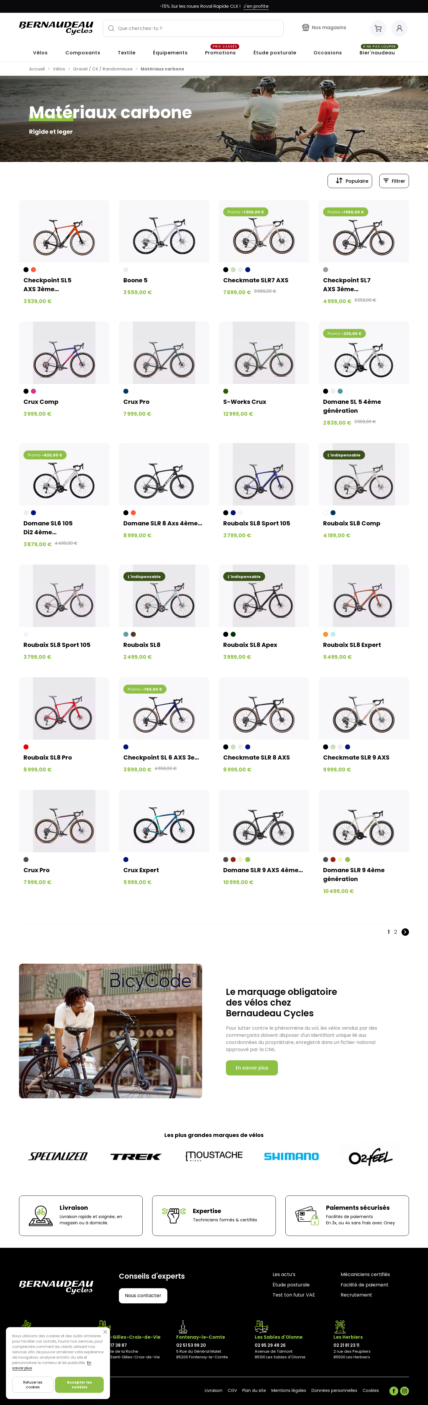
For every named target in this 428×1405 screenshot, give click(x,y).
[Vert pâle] (233, 269)
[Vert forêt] (225, 391)
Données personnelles (334, 1390)
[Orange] (325, 634)
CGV (232, 1390)
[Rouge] (26, 746)
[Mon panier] (378, 28)
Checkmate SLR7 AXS (256, 280)
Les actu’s (284, 1275)
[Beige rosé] (240, 512)
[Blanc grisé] (125, 269)
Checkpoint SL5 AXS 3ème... (47, 284)
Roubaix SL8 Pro (47, 757)
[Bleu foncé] (125, 391)
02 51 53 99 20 (191, 1345)
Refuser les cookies (33, 1385)
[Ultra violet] (33, 391)
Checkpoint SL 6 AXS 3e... (161, 757)
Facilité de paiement (364, 1285)
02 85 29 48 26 (270, 1345)
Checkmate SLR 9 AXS (356, 757)
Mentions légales (288, 1390)
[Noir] (26, 269)
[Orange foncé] (33, 269)
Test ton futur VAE (294, 1295)
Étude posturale (291, 1285)
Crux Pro (136, 402)
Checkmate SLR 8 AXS (256, 757)
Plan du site (254, 1390)
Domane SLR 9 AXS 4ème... (263, 870)
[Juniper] (340, 391)
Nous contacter (143, 1295)
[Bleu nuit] (247, 269)
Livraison (213, 1390)
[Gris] (325, 269)
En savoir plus (252, 1067)
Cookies (371, 1390)
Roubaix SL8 (141, 645)
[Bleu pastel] (333, 634)
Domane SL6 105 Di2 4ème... (48, 527)
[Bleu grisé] (125, 634)
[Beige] (240, 859)
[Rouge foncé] (233, 859)
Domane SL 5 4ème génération (352, 406)
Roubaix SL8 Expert (352, 645)
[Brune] (133, 634)
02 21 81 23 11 (346, 1345)
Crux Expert (141, 870)
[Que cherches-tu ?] (193, 28)
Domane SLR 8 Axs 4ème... (162, 523)
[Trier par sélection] (350, 181)
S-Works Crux (244, 402)
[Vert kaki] (233, 634)
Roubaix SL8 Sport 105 (256, 523)
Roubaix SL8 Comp (351, 523)
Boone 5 (135, 280)
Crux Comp (41, 402)
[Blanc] (325, 512)
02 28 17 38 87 (112, 1345)
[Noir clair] (26, 859)
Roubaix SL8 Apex (250, 645)
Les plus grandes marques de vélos (214, 1135)
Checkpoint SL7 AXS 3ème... (347, 284)
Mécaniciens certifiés (365, 1275)
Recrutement (356, 1295)
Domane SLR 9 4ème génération (354, 874)
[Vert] (247, 859)
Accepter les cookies (79, 1385)
